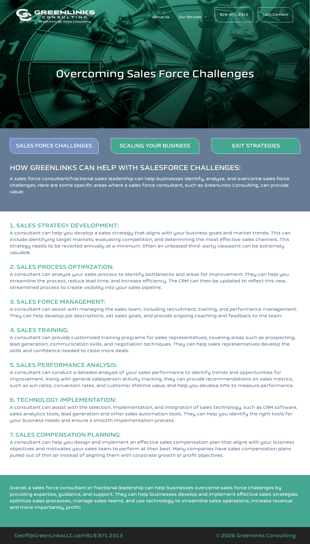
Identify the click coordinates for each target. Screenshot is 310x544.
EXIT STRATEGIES (256, 146)
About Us (160, 17)
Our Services (195, 17)
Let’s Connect (275, 15)
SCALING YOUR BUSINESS (155, 146)
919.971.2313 (104, 535)
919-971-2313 (234, 15)
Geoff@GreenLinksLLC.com (50, 535)
